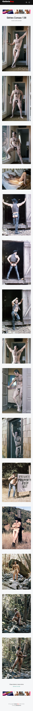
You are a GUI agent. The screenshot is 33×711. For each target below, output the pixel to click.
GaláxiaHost (18, 705)
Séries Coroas (16, 686)
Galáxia (16, 704)
